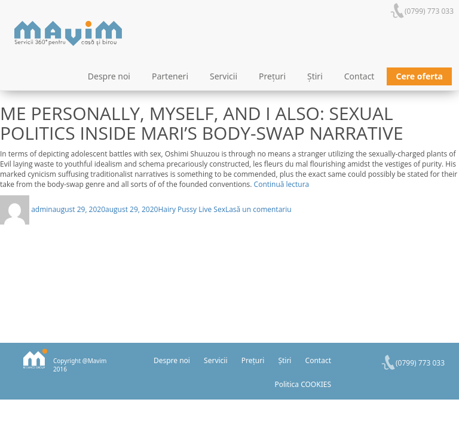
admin (42, 209)
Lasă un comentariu (258, 209)
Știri (315, 76)
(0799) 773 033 (429, 11)
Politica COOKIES (302, 384)
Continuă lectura (282, 184)
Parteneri (170, 76)
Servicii (223, 76)
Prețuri (272, 76)
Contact (359, 76)
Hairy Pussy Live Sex (191, 209)
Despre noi (109, 76)
